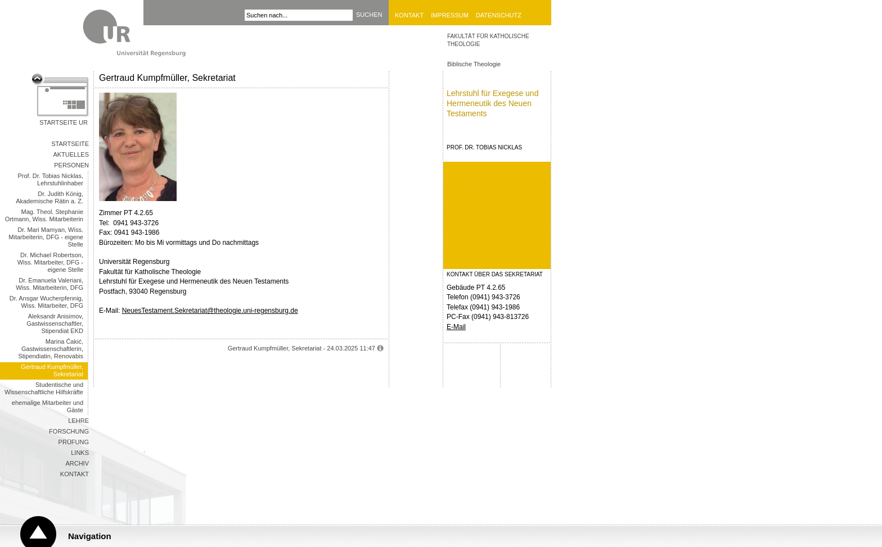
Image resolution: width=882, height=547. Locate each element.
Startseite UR (63, 122)
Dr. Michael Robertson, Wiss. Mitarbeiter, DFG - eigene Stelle (50, 262)
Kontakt (409, 15)
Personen (71, 165)
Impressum (450, 15)
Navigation (89, 536)
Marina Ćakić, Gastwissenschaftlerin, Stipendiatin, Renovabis (50, 348)
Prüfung (73, 442)
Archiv (77, 463)
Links (80, 452)
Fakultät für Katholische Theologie (488, 40)
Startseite (70, 143)
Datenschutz (498, 15)
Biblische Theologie (474, 64)
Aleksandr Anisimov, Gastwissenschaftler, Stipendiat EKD (54, 323)
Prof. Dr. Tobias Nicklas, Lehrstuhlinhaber (50, 179)
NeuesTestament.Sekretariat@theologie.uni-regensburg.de (210, 310)
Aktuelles (71, 154)
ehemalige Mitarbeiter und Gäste (47, 406)
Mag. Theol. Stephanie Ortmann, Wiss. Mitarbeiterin (44, 215)
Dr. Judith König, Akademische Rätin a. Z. (49, 197)
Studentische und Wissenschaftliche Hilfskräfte (43, 388)
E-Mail (456, 327)
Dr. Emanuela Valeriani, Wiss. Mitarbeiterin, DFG (49, 284)
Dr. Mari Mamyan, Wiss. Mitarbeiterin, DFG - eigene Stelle (45, 237)
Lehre (78, 420)
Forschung (69, 431)
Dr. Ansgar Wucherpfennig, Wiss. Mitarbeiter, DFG (46, 302)
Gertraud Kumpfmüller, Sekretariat (52, 370)
